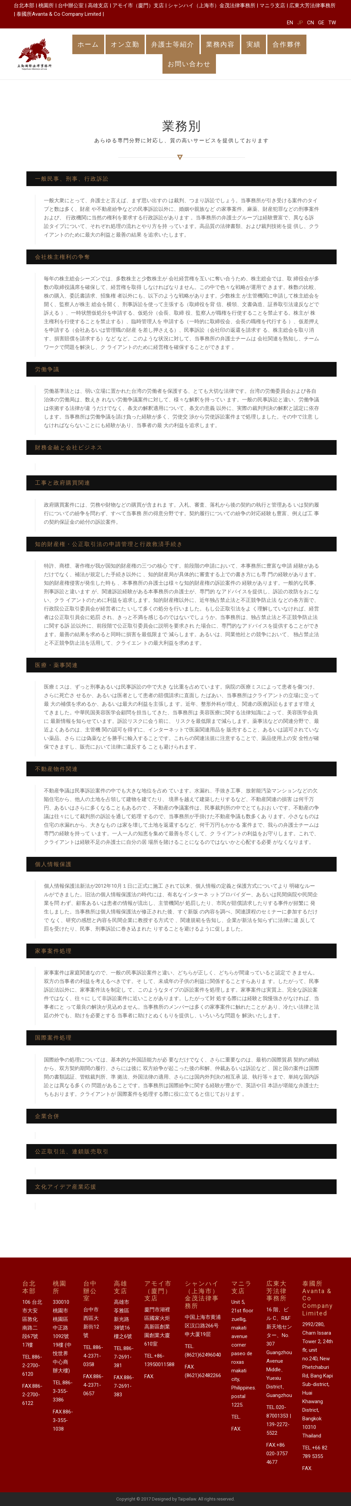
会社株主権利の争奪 (62, 257)
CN (310, 23)
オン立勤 (125, 44)
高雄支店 (98, 5)
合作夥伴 (287, 44)
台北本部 (24, 5)
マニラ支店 (272, 5)
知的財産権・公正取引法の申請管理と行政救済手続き (109, 544)
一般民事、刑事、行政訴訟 (72, 178)
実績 (253, 44)
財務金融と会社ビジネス (69, 447)
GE (321, 23)
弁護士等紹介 (172, 44)
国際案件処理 (53, 1037)
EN (290, 23)
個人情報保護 (53, 864)
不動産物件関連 (56, 769)
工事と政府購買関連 (62, 482)
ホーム (88, 44)
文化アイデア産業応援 (66, 1186)
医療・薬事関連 (56, 665)
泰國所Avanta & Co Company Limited (58, 14)
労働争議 (47, 369)
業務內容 (220, 44)
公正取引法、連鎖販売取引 (72, 1151)
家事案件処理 (53, 951)
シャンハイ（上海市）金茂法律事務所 (211, 5)
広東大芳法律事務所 (312, 5)
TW (332, 23)
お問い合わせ (189, 64)
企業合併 (47, 1116)
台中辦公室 (71, 5)
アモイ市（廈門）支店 (138, 5)
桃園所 (46, 5)
